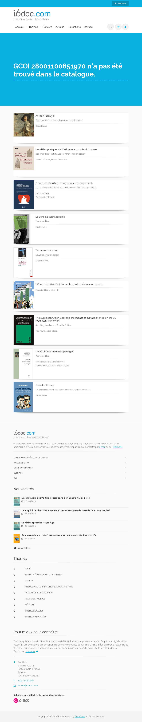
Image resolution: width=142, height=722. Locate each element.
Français (120, 3)
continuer (31, 651)
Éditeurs (47, 26)
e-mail (102, 447)
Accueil (19, 26)
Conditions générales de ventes (31, 457)
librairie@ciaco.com (25, 685)
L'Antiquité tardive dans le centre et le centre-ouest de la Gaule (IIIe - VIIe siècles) (65, 510)
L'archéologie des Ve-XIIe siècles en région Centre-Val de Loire (55, 498)
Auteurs (59, 26)
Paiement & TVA (21, 463)
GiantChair (80, 716)
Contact (18, 473)
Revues (88, 26)
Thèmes (33, 26)
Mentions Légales (23, 468)
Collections (74, 26)
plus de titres (21, 548)
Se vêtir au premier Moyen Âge (37, 523)
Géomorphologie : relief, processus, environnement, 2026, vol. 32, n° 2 (58, 535)
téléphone (117, 447)
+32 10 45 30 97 (23, 680)
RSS (15, 478)
